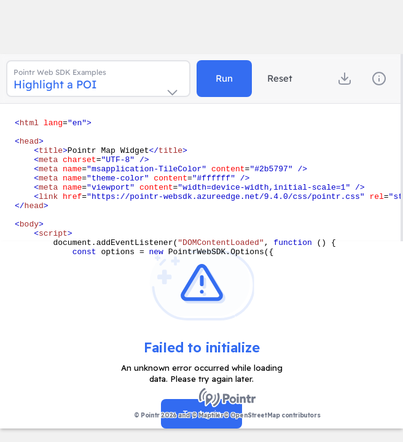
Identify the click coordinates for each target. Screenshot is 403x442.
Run (224, 78)
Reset (279, 78)
